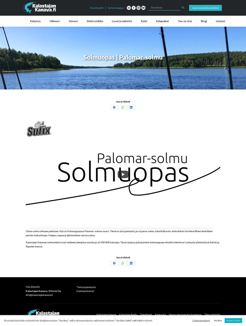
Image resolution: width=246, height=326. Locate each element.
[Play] (123, 174)
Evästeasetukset (85, 290)
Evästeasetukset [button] (201, 320)
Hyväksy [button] (218, 320)
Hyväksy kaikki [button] (233, 320)
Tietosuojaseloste (86, 287)
